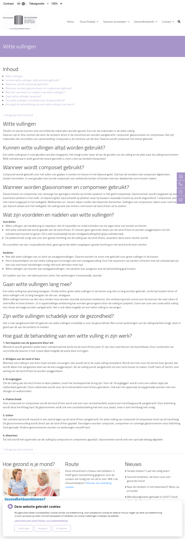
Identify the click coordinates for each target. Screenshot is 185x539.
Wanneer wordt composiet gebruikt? (27, 84)
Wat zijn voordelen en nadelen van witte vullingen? (35, 92)
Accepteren (61, 528)
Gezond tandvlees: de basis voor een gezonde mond (149, 479)
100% (54, 3)
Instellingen (24, 528)
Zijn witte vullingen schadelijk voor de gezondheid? (35, 100)
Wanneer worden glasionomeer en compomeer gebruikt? (39, 88)
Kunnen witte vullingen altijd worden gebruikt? (33, 80)
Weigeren (43, 528)
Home (70, 22)
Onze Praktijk (87, 22)
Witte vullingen (14, 76)
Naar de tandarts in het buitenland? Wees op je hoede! (153, 489)
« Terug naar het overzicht (18, 115)
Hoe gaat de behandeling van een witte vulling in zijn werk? (40, 104)
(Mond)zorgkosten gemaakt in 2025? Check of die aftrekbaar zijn (152, 499)
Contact (166, 22)
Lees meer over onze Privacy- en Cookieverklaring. (41, 520)
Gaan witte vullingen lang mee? (24, 96)
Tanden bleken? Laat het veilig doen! (148, 471)
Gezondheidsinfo (144, 22)
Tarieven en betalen (114, 22)
